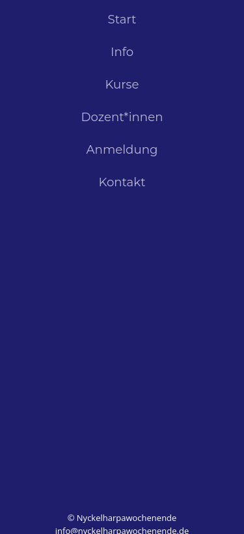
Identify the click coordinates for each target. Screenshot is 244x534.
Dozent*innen (122, 117)
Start (122, 20)
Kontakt (121, 183)
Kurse (122, 85)
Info (122, 52)
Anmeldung (122, 150)
